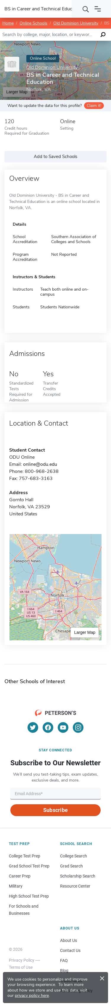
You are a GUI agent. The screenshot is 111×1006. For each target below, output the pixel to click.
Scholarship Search (77, 876)
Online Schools (33, 23)
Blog (64, 970)
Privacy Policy (21, 960)
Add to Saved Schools (55, 156)
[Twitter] (33, 727)
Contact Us (70, 950)
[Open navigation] (98, 8)
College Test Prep (24, 856)
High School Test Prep (29, 896)
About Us (68, 940)
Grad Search (71, 866)
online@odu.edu (40, 464)
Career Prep (19, 876)
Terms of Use (21, 967)
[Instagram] (78, 727)
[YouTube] (63, 727)
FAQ (64, 960)
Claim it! (94, 105)
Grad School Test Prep (29, 866)
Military (15, 886)
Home (8, 23)
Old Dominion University (75, 23)
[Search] (86, 8)
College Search (73, 856)
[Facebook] (48, 727)
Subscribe (55, 810)
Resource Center (75, 886)
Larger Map (84, 632)
